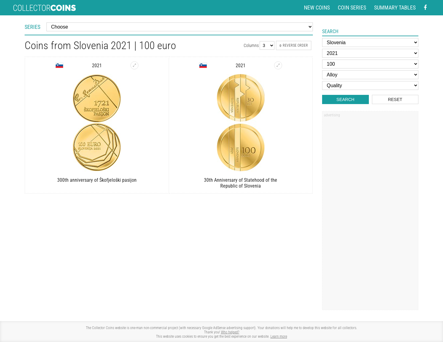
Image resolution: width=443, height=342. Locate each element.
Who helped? (230, 332)
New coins (317, 7)
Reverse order (293, 45)
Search (345, 99)
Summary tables (395, 7)
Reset (395, 99)
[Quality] (370, 85)
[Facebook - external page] (425, 8)
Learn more (278, 336)
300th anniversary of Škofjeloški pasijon (97, 180)
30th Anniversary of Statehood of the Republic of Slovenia (240, 183)
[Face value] (370, 64)
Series (32, 27)
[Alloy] (370, 74)
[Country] (370, 42)
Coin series (352, 7)
